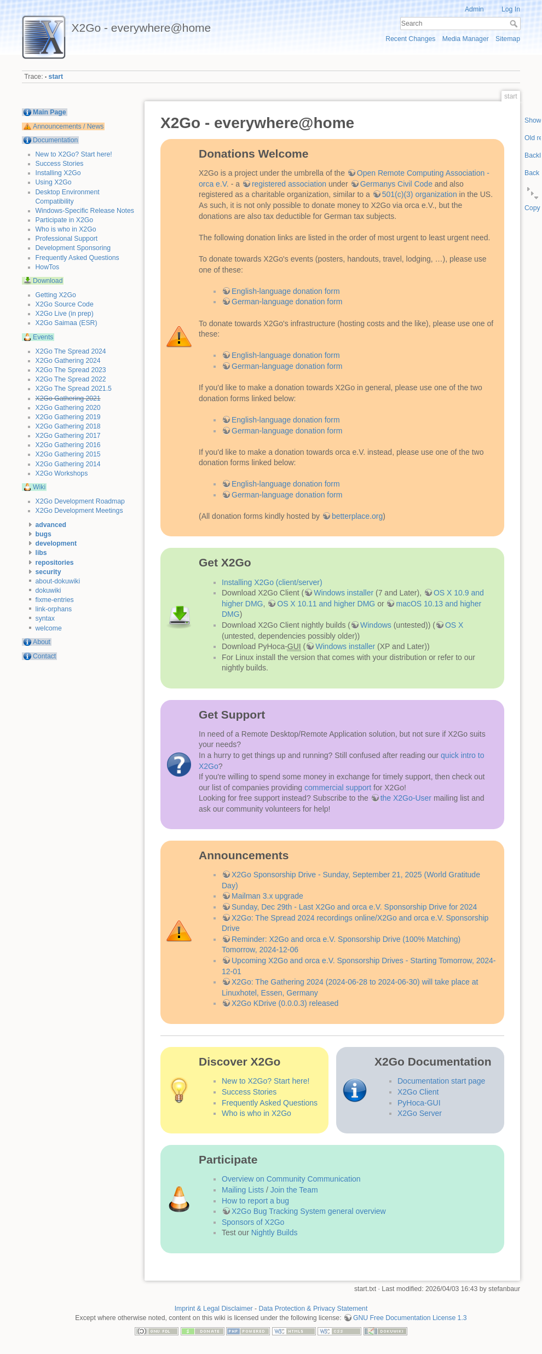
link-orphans (54, 609)
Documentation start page (441, 1081)
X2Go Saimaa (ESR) (66, 323)
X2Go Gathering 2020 (68, 408)
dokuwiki (48, 590)
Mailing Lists (243, 1189)
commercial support (337, 787)
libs (41, 553)
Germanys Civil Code (396, 184)
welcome (49, 628)
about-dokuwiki (58, 581)
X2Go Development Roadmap (80, 501)
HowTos (48, 267)
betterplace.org (357, 516)
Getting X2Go (56, 295)
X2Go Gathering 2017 (68, 435)
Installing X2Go (58, 173)
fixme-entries (55, 600)
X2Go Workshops (62, 473)
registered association (289, 184)
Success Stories (60, 163)
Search (515, 23)
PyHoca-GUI (419, 1102)
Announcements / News (68, 126)
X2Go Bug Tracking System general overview (309, 1211)
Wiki (39, 487)
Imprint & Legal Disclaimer (214, 1308)
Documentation (55, 140)
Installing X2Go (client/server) (272, 582)
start (56, 76)
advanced (51, 525)
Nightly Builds (274, 1232)
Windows (375, 625)
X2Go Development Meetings (79, 510)
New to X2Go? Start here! (74, 154)
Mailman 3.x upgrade (267, 896)
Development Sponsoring (73, 248)
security (48, 572)
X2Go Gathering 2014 (68, 464)
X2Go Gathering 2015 (68, 454)
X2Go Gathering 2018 (68, 426)
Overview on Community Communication (291, 1178)
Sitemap (507, 39)
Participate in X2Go (65, 220)
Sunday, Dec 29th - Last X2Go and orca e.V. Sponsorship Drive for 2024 (354, 906)
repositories (55, 562)
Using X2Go (54, 182)
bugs (43, 534)
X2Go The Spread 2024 (71, 351)
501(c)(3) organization (419, 194)
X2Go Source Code (65, 304)
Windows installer (343, 592)
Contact (44, 656)
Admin (474, 9)
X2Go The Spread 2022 (71, 379)
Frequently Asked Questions (77, 258)
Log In (510, 9)
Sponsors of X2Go (253, 1222)
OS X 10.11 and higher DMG (326, 603)
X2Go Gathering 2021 (68, 398)
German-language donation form (287, 301)
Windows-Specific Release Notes (85, 211)
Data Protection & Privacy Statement (313, 1308)
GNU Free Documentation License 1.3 (410, 1318)
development (56, 543)
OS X (454, 625)
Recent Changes (410, 39)
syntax (45, 618)
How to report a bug (255, 1200)
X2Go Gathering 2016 (68, 445)
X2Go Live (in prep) (65, 313)
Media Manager (465, 39)
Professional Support (67, 238)
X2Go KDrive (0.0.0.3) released (285, 1003)
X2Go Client (418, 1091)
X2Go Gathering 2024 (68, 360)
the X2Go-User (405, 798)
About (41, 642)
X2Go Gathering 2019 (68, 417)
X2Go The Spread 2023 (71, 370)
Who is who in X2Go (66, 229)
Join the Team (294, 1189)
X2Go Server (419, 1113)
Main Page (49, 112)
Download (47, 281)
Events (43, 337)
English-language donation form (286, 291)
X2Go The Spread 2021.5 (74, 388)
